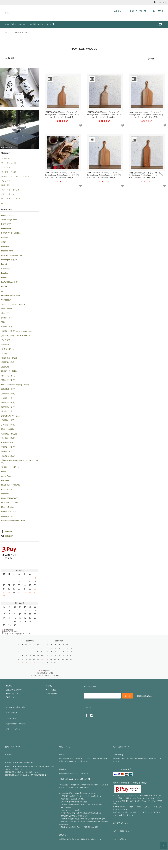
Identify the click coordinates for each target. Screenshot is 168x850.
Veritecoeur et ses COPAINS (13, 303)
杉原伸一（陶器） (8, 401)
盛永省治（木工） (8, 455)
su (2, 290)
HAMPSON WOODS (21, 33)
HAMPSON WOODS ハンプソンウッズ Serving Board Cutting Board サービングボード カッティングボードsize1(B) (62, 113)
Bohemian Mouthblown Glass (13, 519)
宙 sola (4, 352)
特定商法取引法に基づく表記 (17, 717)
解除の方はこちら (144, 695)
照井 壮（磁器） (8, 428)
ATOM (13, 713)
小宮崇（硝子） (7, 397)
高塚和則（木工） (8, 388)
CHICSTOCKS (7, 488)
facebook (8, 530)
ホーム (7, 33)
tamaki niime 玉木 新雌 (10, 294)
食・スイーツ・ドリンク (11, 198)
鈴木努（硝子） (7, 410)
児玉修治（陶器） (8, 393)
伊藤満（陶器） (7, 326)
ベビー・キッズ (7, 193)
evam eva (5, 245)
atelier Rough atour (9, 219)
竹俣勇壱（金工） (8, 419)
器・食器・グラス (8, 171)
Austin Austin (6, 475)
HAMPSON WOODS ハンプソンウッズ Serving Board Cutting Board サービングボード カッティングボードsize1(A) (104, 113)
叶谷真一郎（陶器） (9, 370)
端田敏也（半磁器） (9, 433)
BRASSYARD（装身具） (11, 232)
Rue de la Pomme (8, 511)
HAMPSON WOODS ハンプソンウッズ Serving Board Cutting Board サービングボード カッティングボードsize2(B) (62, 174)
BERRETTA (6, 223)
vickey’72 (5, 312)
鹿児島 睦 (5, 366)
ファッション (6, 157)
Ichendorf (5, 493)
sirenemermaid (7, 515)
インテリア (5, 180)
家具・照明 (5, 184)
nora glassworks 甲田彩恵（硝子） (15, 384)
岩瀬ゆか (5, 344)
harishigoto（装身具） (10, 259)
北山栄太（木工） (8, 375)
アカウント (160, 2)
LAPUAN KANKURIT (10, 281)
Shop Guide (10, 24)
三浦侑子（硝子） (8, 446)
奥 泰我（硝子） (8, 348)
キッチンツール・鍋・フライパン (15, 175)
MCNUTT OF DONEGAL (11, 502)
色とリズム (5, 339)
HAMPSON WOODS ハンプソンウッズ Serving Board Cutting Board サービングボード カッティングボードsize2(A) (104, 174)
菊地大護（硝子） (8, 379)
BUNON (4, 236)
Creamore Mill (7, 442)
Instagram (9, 535)
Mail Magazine (36, 24)
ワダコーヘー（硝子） (10, 466)
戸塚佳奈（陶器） (8, 424)
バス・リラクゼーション (11, 189)
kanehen (4, 272)
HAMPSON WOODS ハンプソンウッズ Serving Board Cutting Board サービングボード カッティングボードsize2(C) (146, 113)
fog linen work (7, 250)
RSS (7, 713)
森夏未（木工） (7, 451)
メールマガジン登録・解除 (16, 705)
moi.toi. (4, 285)
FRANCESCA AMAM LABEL (13, 254)
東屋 (3, 321)
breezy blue (6, 227)
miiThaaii (5, 479)
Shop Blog (51, 24)
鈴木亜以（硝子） (8, 406)
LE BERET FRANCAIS (10, 484)
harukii (4, 263)
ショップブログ (11, 709)
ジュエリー (5, 166)
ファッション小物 (8, 162)
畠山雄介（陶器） (8, 437)
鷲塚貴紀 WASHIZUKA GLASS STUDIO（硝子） (19, 460)
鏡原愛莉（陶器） (8, 361)
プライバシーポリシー (14, 721)
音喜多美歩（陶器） (9, 357)
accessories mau (8, 214)
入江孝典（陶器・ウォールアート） (16, 334)
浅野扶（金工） (7, 317)
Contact (23, 24)
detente (4, 241)
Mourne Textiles (7, 506)
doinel (3, 470)
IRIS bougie (6, 268)
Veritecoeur (6, 299)
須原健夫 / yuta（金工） (11, 415)
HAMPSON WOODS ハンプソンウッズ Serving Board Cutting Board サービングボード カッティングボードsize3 (146, 174)
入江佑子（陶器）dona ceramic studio (16, 330)
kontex (4, 277)
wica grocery (6, 308)
